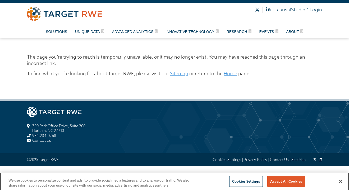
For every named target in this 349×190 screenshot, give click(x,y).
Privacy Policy (255, 159)
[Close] (340, 182)
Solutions (56, 32)
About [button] (292, 32)
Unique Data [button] (87, 32)
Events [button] (266, 32)
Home (230, 73)
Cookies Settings (227, 159)
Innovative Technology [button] (190, 32)
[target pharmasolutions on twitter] (315, 159)
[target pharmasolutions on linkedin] (320, 159)
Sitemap (179, 73)
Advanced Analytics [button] (133, 32)
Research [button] (237, 32)
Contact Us (41, 140)
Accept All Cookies (286, 182)
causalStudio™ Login (299, 10)
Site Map (298, 159)
